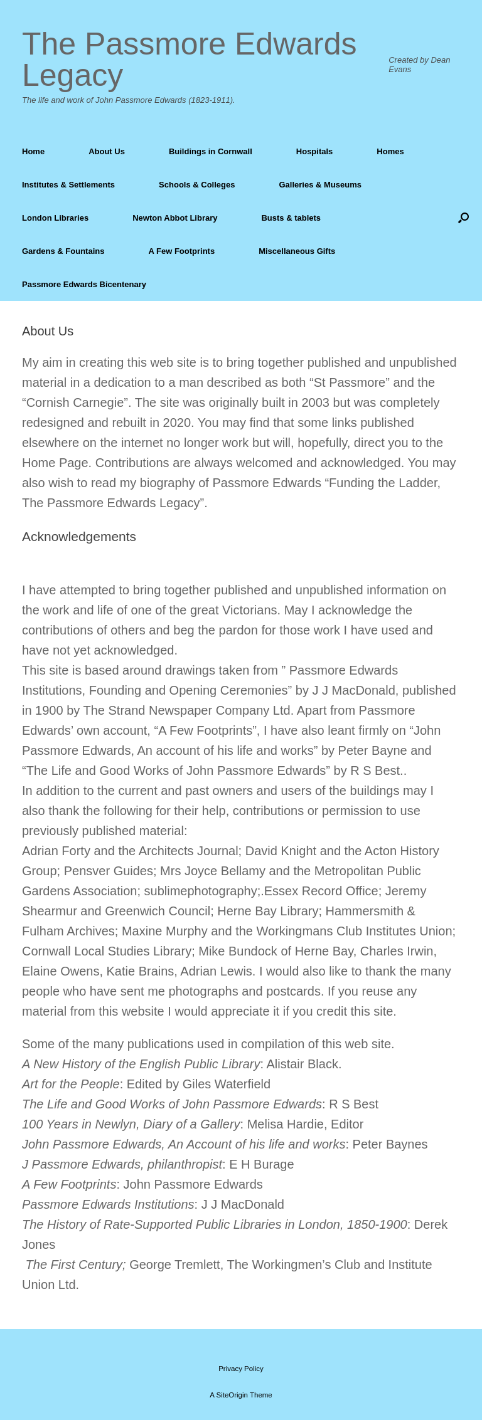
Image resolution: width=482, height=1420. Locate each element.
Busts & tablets (291, 218)
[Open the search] (463, 218)
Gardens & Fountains (63, 251)
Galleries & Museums (320, 184)
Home (33, 151)
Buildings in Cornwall (210, 151)
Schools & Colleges (197, 184)
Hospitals (314, 151)
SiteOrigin (232, 1395)
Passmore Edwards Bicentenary (84, 284)
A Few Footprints (181, 251)
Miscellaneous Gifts (297, 251)
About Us (106, 151)
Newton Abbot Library (174, 218)
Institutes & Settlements (68, 184)
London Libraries (55, 218)
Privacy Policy (241, 1368)
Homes (390, 151)
